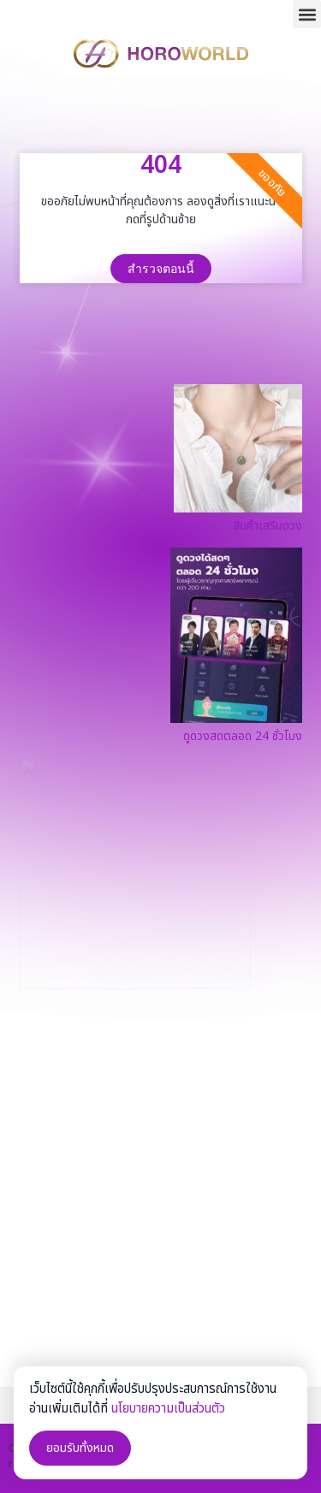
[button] (307, 14)
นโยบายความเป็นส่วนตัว (168, 1409)
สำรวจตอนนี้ (161, 268)
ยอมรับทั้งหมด (80, 1448)
